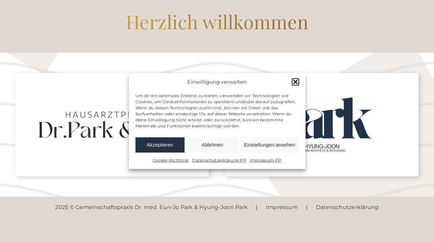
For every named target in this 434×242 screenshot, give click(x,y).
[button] (295, 82)
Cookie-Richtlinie (171, 159)
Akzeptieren (160, 145)
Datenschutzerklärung (347, 207)
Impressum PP (265, 159)
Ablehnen (212, 145)
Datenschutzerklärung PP (219, 159)
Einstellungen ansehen (269, 145)
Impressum (282, 207)
